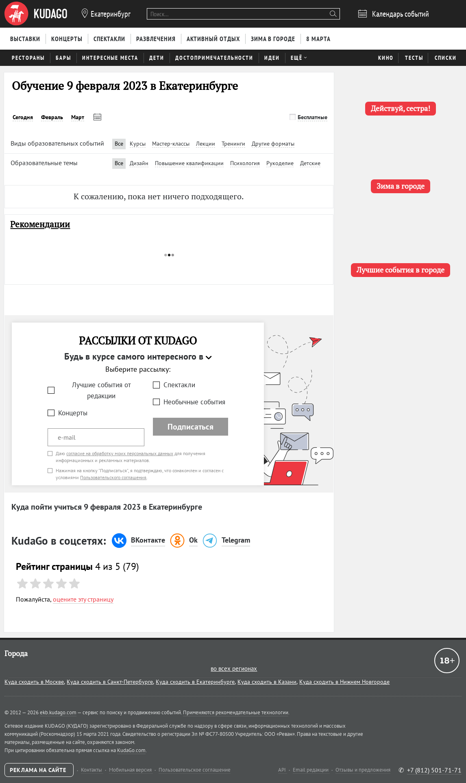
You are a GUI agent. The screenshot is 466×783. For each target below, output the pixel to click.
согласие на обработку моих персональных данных (119, 453)
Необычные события (194, 401)
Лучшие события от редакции (101, 390)
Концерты (72, 412)
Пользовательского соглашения (113, 477)
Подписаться (190, 426)
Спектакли (179, 384)
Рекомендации (40, 224)
